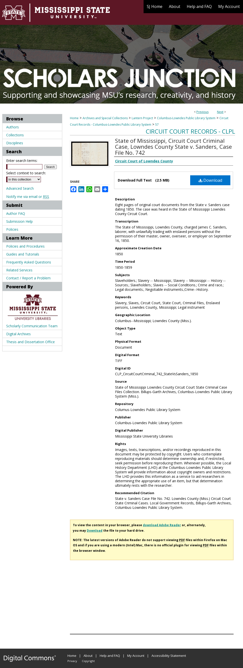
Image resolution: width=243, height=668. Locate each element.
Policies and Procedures (25, 246)
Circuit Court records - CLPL (190, 131)
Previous (202, 112)
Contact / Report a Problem (28, 278)
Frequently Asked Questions (28, 262)
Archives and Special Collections (105, 118)
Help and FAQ (110, 655)
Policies (12, 229)
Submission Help (19, 221)
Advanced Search (20, 188)
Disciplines (14, 143)
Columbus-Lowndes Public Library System (186, 118)
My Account (135, 655)
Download (210, 180)
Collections (15, 135)
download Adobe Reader (162, 525)
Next (220, 112)
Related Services (19, 270)
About (88, 655)
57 (157, 124)
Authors (12, 127)
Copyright (88, 661)
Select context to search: (26, 173)
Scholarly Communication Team (32, 326)
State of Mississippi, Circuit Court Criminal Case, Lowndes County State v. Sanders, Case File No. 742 (173, 146)
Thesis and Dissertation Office (30, 341)
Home (74, 118)
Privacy (72, 661)
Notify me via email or (27, 196)
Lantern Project (142, 118)
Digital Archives (18, 334)
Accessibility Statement (169, 655)
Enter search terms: (21, 160)
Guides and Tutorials (22, 254)
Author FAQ (15, 213)
